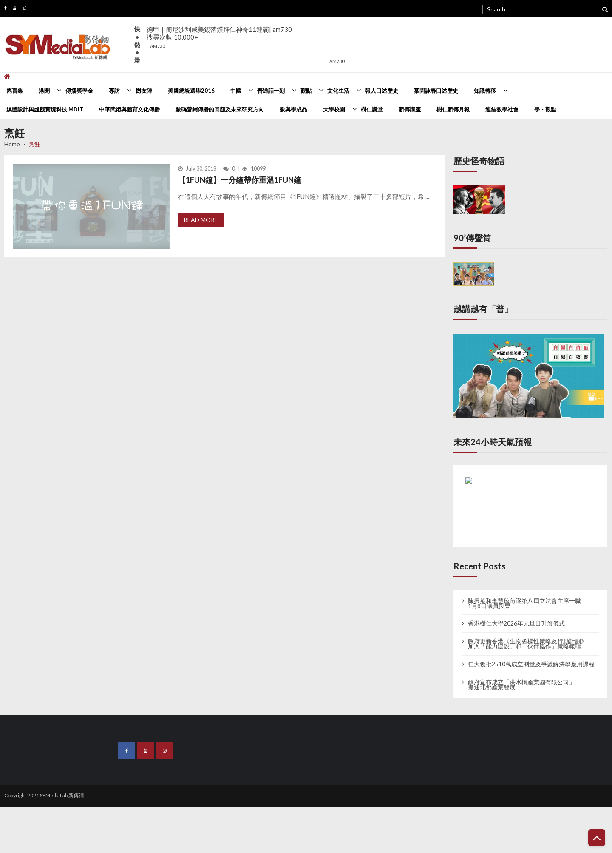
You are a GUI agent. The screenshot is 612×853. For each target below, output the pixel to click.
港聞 (44, 90)
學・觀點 (545, 109)
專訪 (114, 90)
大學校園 (334, 109)
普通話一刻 (271, 90)
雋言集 (14, 90)
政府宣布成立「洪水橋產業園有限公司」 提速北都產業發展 (521, 685)
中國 (235, 90)
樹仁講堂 (372, 109)
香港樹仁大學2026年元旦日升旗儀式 (516, 623)
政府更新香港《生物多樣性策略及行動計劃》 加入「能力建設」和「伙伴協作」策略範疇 (527, 644)
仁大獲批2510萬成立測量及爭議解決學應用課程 (531, 664)
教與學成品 (293, 109)
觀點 (306, 90)
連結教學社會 (501, 109)
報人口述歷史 (381, 90)
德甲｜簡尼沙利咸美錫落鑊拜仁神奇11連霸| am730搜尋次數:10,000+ (219, 37)
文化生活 (338, 90)
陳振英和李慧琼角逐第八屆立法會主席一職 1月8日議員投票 (524, 603)
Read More (201, 219)
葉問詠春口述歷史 (436, 90)
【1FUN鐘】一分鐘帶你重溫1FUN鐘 (239, 180)
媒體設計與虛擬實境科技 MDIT (44, 109)
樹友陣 (144, 90)
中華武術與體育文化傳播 (129, 109)
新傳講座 (410, 109)
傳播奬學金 (79, 90)
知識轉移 (485, 90)
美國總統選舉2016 (191, 90)
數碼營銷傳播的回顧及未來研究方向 (220, 109)
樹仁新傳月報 (453, 109)
